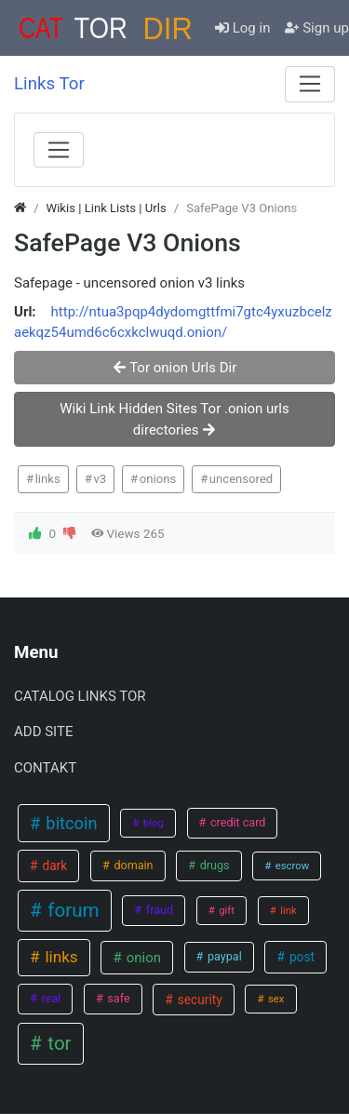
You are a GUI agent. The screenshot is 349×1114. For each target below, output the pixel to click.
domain (132, 865)
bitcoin (70, 823)
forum (71, 910)
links (47, 479)
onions (158, 479)
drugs (213, 865)
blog (152, 822)
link (286, 910)
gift (225, 910)
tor (57, 1043)
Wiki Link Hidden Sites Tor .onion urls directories (174, 419)
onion (142, 957)
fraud (158, 910)
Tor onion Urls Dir (175, 367)
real (49, 998)
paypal (223, 956)
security (197, 999)
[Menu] (310, 83)
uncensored (241, 479)
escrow (291, 865)
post (301, 956)
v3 (99, 479)
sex (274, 998)
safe (116, 998)
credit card (237, 822)
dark (53, 865)
